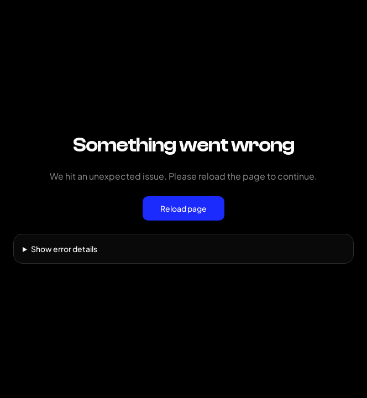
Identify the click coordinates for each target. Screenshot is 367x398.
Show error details (64, 249)
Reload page (183, 208)
